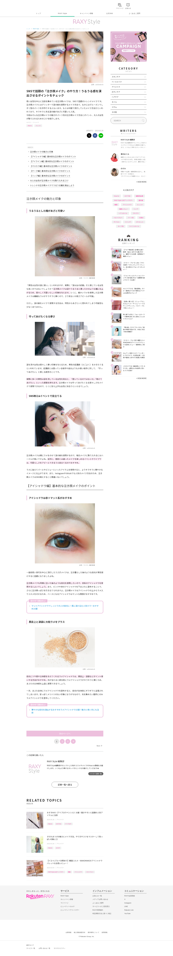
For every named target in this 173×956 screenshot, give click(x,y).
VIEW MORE (141, 182)
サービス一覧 (30, 948)
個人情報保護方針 (79, 932)
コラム (114, 107)
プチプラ (136, 213)
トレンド (38, 125)
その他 (114, 112)
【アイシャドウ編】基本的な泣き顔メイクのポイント (53, 156)
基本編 (141, 200)
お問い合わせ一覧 (44, 948)
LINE (126, 906)
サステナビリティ (59, 948)
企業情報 (68, 932)
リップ (135, 209)
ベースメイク (117, 82)
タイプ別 (121, 226)
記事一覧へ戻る (65, 784)
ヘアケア (115, 97)
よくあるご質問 (134, 13)
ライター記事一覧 (96, 774)
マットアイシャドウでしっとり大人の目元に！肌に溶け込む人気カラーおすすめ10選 (65, 607)
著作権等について (93, 932)
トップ (38, 13)
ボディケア (116, 92)
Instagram (127, 903)
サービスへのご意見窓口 (101, 906)
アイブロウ (68, 824)
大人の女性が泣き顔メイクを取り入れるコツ (49, 180)
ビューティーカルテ (68, 906)
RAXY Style (62, 13)
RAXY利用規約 (98, 910)
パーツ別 (131, 218)
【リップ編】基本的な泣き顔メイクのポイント (50, 175)
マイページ (64, 903)
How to (30, 125)
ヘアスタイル (123, 213)
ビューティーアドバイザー (70, 910)
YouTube (127, 913)
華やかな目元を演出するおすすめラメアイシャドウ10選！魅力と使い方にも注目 (65, 711)
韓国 (69, 872)
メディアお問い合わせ (100, 899)
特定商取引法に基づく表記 (102, 913)
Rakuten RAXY (37, 5)
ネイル (114, 102)
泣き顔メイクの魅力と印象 (41, 151)
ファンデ (128, 222)
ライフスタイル (134, 226)
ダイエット (139, 222)
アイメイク (36, 122)
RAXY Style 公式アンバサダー (56, 872)
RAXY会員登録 (129, 896)
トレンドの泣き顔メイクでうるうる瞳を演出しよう (52, 185)
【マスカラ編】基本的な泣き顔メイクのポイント (51, 166)
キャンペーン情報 (86, 13)
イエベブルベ (89, 872)
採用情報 (104, 932)
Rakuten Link (128, 910)
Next (99, 746)
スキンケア (116, 77)
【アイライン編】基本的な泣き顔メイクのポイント (52, 161)
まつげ (58, 848)
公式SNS (109, 13)
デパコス (116, 222)
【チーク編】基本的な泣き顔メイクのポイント (50, 170)
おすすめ (58, 824)
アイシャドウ (78, 872)
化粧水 (141, 218)
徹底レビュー (123, 209)
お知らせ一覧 (97, 896)
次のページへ (65, 733)
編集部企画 (139, 196)
